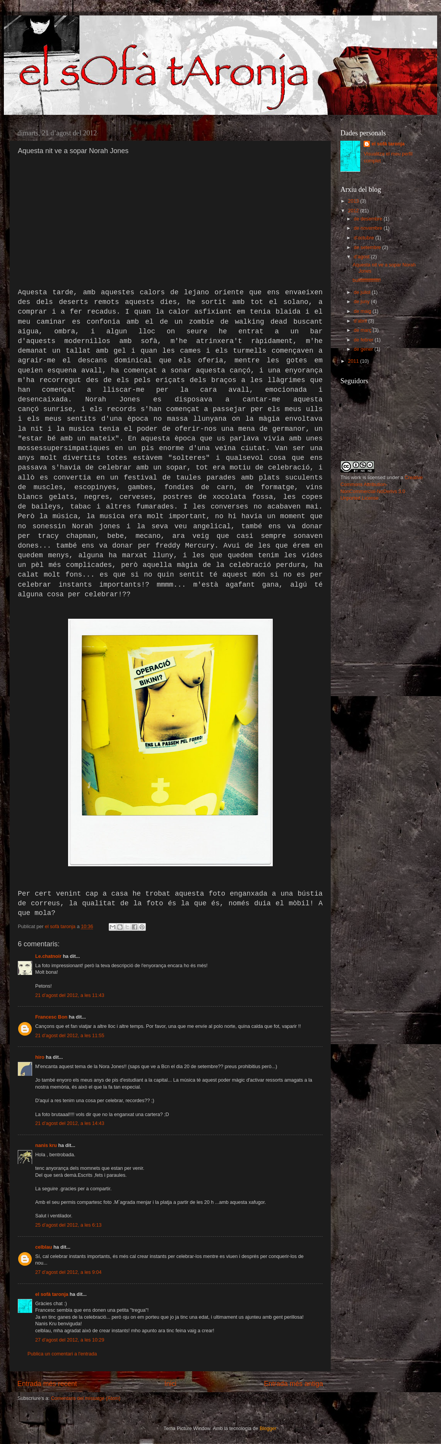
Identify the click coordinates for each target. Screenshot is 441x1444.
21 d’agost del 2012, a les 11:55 (69, 1035)
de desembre (369, 219)
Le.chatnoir (48, 956)
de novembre (369, 228)
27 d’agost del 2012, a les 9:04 (68, 1272)
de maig (363, 311)
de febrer (364, 340)
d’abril (361, 321)
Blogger (268, 1428)
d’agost (362, 256)
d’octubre (364, 238)
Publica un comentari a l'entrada (62, 1354)
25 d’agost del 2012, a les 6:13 (68, 1225)
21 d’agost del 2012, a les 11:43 (69, 995)
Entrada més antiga (293, 1384)
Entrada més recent (47, 1384)
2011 (354, 361)
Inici (170, 1384)
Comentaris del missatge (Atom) (85, 1398)
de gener (364, 349)
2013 (354, 201)
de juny (362, 301)
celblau (43, 1247)
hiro (39, 1057)
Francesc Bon (51, 1017)
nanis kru (46, 1145)
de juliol (363, 292)
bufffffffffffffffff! (366, 280)
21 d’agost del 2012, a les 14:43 (69, 1123)
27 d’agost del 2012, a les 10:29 (69, 1340)
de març (363, 330)
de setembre (368, 247)
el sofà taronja (51, 1294)
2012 (354, 210)
